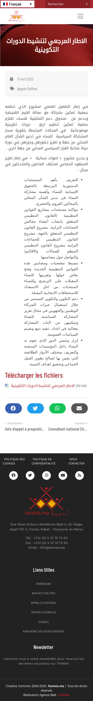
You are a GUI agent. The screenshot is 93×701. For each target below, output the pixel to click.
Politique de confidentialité (44, 461)
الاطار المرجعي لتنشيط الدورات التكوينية (43, 385)
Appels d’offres (43, 602)
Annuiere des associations (43, 631)
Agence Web (54, 695)
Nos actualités (43, 593)
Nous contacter (76, 461)
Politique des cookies (14, 461)
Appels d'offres (27, 88)
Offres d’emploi (43, 612)
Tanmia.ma (43, 583)
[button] (13, 408)
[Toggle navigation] (80, 16)
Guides (43, 621)
